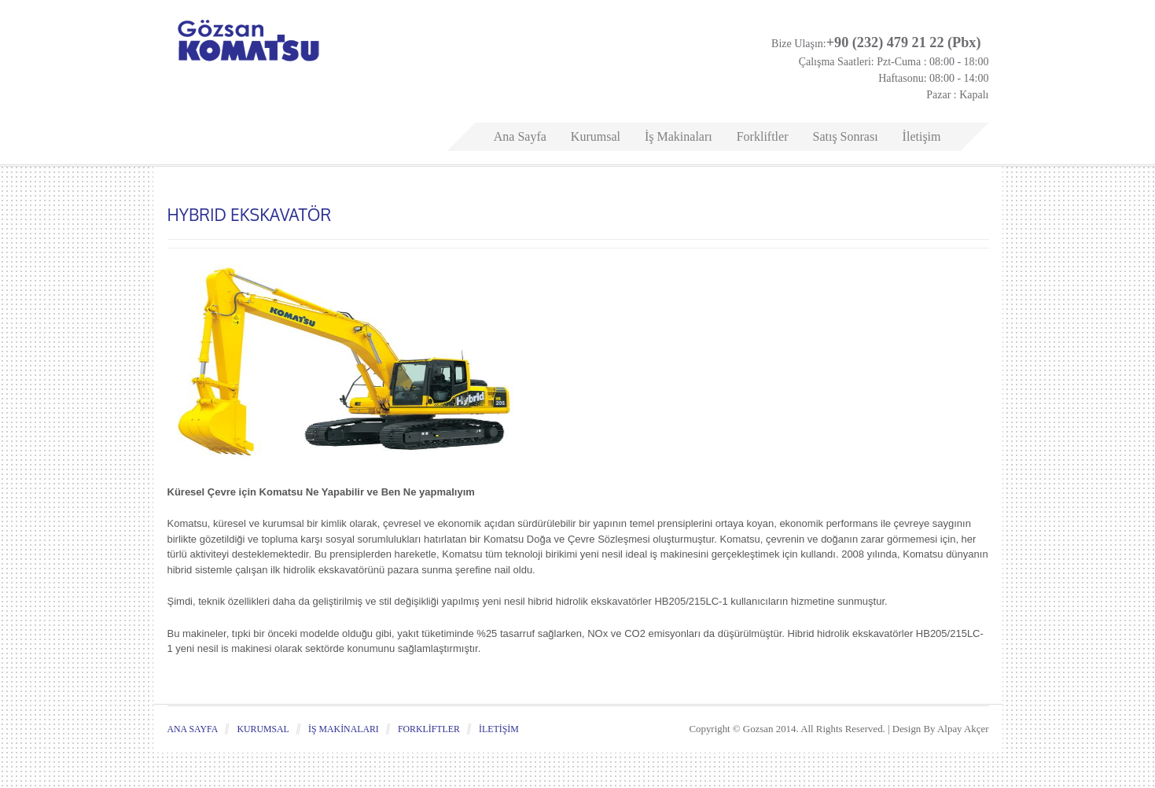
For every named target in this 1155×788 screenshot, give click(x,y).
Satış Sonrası (844, 136)
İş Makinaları (678, 136)
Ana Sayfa (520, 136)
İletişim (922, 136)
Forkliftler (763, 136)
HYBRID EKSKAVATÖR (249, 214)
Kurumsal (595, 136)
